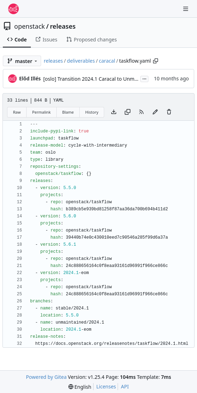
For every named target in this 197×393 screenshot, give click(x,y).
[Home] (13, 8)
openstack (29, 26)
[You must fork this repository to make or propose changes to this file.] (155, 112)
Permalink (41, 112)
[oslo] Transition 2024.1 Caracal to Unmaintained (99, 78)
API (125, 386)
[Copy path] (155, 60)
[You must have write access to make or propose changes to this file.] (169, 112)
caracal (107, 60)
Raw (17, 112)
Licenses (106, 386)
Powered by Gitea (46, 377)
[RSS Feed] (141, 112)
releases (62, 26)
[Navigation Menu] (186, 9)
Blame (68, 112)
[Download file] (113, 112)
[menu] (79, 386)
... (144, 78)
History (91, 112)
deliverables (81, 60)
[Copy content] (127, 112)
